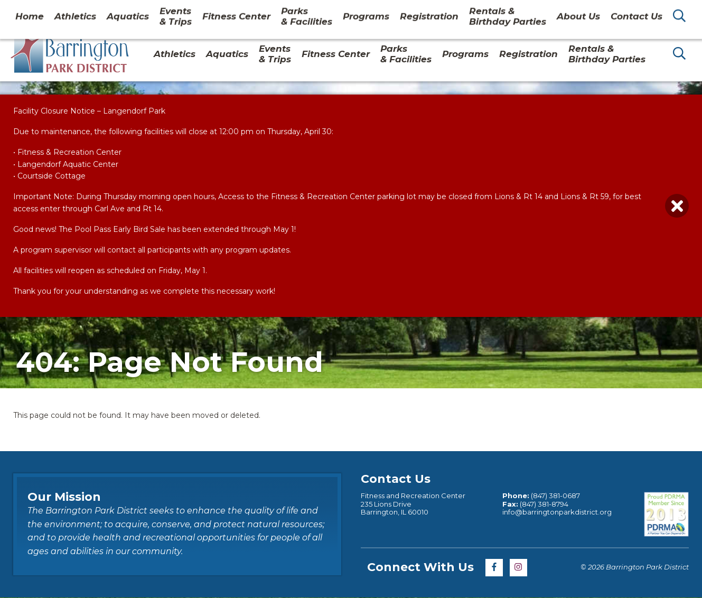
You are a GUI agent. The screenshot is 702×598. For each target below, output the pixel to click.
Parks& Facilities (406, 53)
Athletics (174, 54)
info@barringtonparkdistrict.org (557, 512)
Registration (528, 54)
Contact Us (608, 12)
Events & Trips (275, 53)
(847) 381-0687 (555, 495)
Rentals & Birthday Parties (606, 53)
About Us (553, 12)
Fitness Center (336, 54)
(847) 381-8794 (544, 504)
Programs (465, 54)
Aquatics (227, 54)
